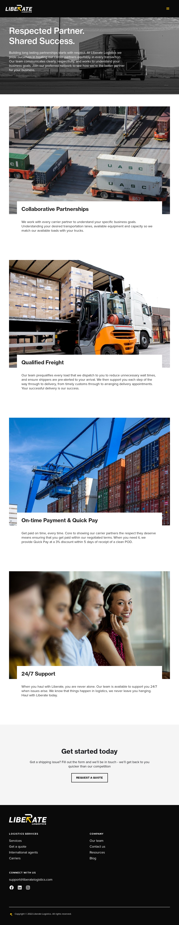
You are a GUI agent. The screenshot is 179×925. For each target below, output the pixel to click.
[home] (83, 8)
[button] (168, 8)
